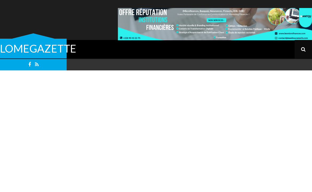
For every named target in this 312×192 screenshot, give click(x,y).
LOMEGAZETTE (38, 48)
